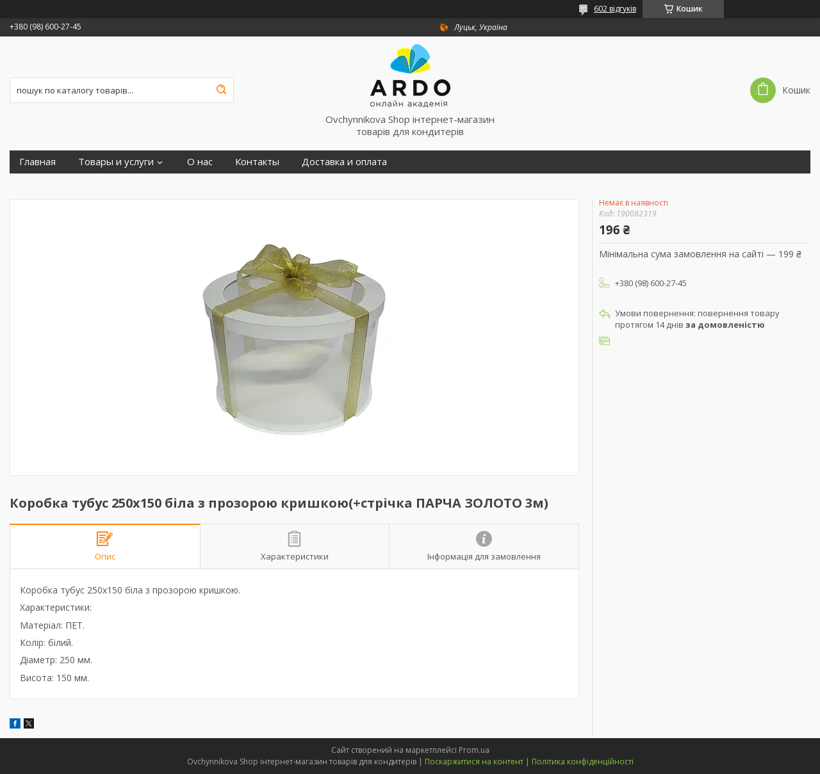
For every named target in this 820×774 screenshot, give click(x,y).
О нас (200, 161)
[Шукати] (221, 90)
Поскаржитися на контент (474, 761)
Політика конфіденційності (583, 761)
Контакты (257, 161)
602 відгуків (615, 8)
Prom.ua (474, 750)
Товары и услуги (116, 161)
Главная (37, 161)
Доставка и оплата (344, 161)
